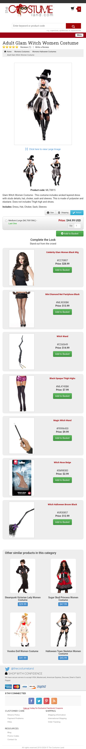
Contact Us (12, 739)
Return (77, 212)
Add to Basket (69, 233)
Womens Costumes (21, 52)
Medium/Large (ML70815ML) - (21, 222)
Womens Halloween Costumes (44, 52)
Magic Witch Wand (62, 420)
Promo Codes (13, 736)
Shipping (63, 212)
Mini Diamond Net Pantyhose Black (62, 294)
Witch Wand (62, 336)
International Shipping (57, 718)
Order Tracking (54, 722)
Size (50, 212)
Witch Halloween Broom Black (62, 504)
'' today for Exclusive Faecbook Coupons (43, 708)
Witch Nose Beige (62, 462)
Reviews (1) (25, 47)
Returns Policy (13, 715)
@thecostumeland (22, 668)
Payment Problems (15, 718)
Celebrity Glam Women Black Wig (62, 252)
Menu (79, 35)
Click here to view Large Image (43, 149)
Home (7, 52)
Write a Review (42, 47)
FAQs (9, 722)
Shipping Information (57, 715)
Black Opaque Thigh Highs (62, 378)
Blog (9, 732)
